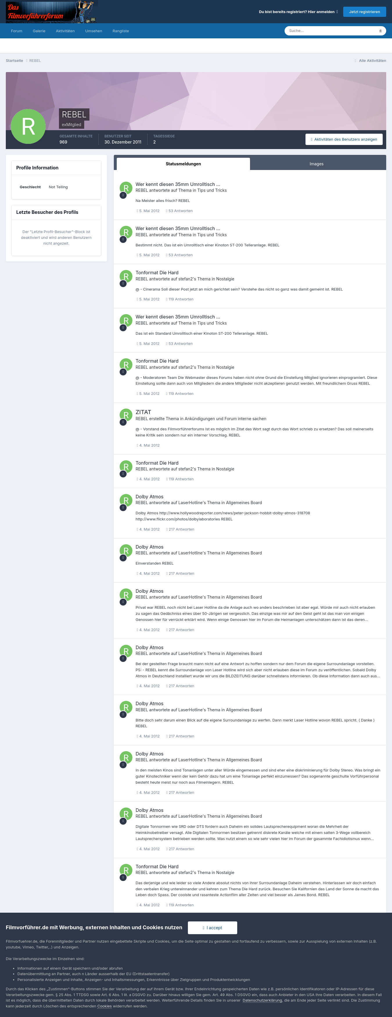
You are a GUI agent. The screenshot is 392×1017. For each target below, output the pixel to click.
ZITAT (143, 412)
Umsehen (93, 30)
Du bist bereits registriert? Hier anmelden (298, 11)
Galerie (39, 30)
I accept (212, 927)
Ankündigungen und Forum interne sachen (225, 418)
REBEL (142, 190)
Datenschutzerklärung (262, 1000)
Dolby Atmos (149, 496)
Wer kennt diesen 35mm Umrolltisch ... (178, 184)
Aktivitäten (65, 30)
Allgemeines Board (244, 502)
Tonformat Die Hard (157, 272)
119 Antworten (179, 299)
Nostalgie (225, 278)
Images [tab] (316, 163)
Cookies (104, 1006)
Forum (16, 30)
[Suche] (310, 30)
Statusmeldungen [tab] (183, 163)
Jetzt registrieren (364, 11)
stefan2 (185, 278)
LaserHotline (190, 502)
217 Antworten (180, 529)
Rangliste (121, 30)
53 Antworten (179, 210)
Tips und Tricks (212, 190)
